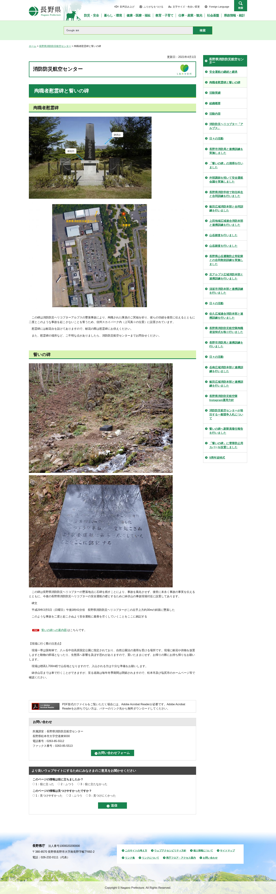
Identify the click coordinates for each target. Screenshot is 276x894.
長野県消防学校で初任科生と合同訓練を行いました (226, 194)
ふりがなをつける (153, 6)
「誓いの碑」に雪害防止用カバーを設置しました (226, 445)
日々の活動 (216, 138)
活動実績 (215, 92)
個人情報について (203, 850)
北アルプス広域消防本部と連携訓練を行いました (226, 276)
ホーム (32, 46)
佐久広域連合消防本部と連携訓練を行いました (226, 315)
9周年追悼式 (217, 457)
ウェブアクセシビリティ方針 (170, 850)
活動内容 (215, 113)
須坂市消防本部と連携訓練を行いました (226, 290)
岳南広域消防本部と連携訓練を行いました (226, 369)
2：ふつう (67, 784)
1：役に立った (45, 784)
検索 (240, 8)
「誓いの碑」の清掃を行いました (226, 165)
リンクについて (150, 857)
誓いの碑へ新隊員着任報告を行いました (226, 430)
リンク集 (130, 857)
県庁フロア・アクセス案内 (181, 857)
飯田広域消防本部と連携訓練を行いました (226, 383)
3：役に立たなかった (93, 784)
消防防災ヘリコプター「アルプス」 (226, 126)
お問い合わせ (210, 857)
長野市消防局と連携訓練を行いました (226, 344)
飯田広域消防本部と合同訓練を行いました (226, 208)
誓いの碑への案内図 (54, 630)
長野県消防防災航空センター (55, 46)
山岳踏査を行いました (223, 235)
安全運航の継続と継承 (223, 71)
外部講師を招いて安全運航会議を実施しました (226, 179)
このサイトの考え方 (136, 850)
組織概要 (215, 103)
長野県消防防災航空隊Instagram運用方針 (223, 398)
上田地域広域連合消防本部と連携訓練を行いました (226, 222)
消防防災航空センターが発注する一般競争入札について (226, 414)
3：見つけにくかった (102, 795)
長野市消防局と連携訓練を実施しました (226, 151)
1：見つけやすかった (49, 795)
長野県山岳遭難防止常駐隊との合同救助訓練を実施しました (226, 260)
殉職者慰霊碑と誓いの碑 (224, 82)
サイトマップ (227, 850)
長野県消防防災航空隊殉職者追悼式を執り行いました (226, 330)
